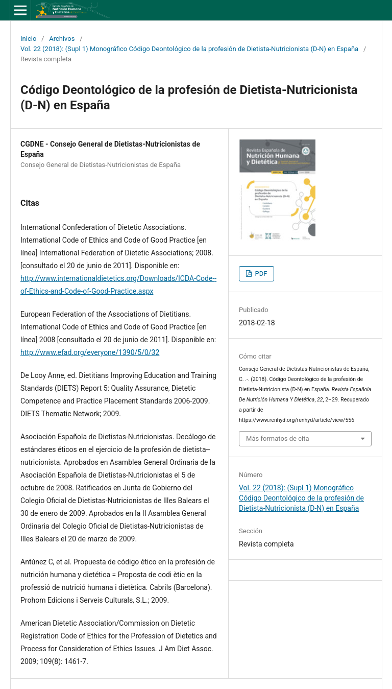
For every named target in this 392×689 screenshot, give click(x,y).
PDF (260, 273)
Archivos (62, 38)
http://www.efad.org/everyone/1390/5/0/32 (89, 352)
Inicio (28, 38)
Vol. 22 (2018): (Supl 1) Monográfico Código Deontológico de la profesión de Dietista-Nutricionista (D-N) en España (189, 49)
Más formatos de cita (277, 438)
